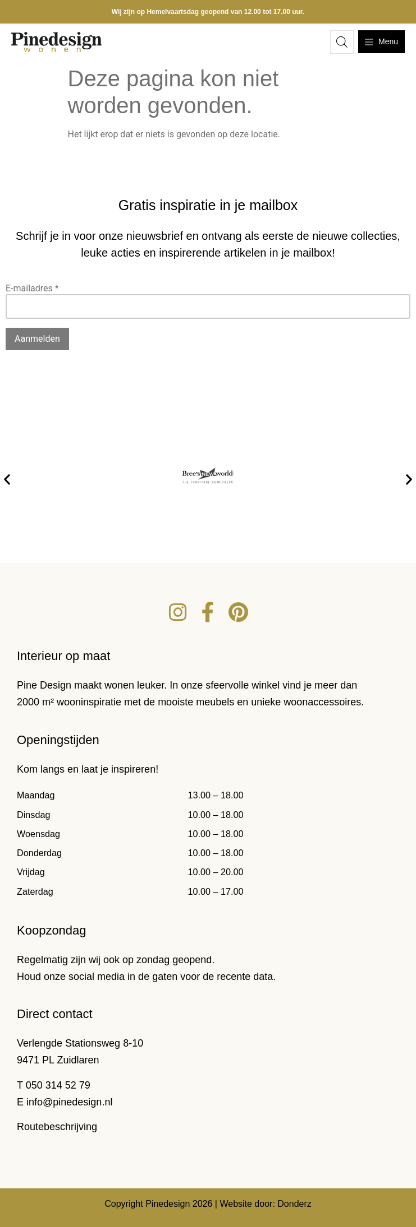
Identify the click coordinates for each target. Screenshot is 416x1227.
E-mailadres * (32, 288)
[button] (7, 479)
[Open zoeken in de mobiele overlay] (342, 42)
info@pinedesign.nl (69, 1102)
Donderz (294, 1204)
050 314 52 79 (58, 1085)
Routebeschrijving (57, 1126)
